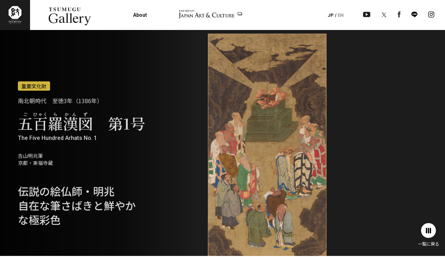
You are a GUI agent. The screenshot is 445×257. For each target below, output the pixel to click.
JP (331, 15)
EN (341, 15)
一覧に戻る (428, 235)
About (140, 15)
